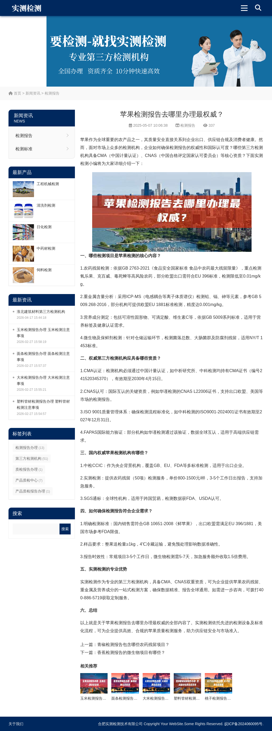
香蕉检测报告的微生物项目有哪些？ (131, 652)
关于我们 (15, 724)
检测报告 (52, 93)
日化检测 (44, 227)
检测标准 (23, 149)
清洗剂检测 (46, 205)
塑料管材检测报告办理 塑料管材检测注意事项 (43, 404)
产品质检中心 (28, 480)
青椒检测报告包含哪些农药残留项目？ (133, 644)
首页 (14, 93)
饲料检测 (44, 270)
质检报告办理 (28, 469)
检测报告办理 (29, 447)
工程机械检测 (48, 184)
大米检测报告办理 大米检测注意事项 (43, 380)
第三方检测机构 (31, 458)
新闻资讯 (33, 93)
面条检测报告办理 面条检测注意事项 (43, 356)
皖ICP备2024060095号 (243, 724)
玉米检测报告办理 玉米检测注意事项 (43, 333)
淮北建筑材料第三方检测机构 (41, 311)
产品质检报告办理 (32, 491)
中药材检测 (46, 248)
